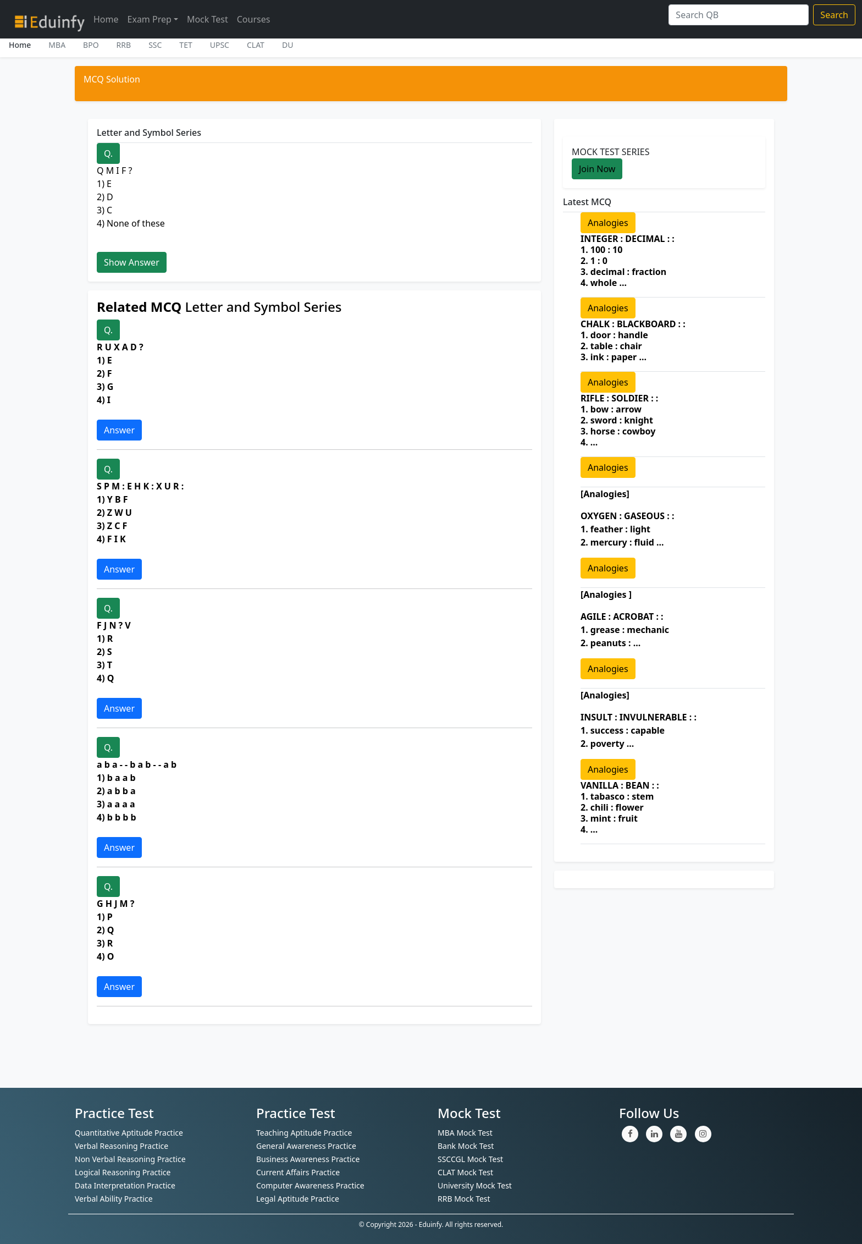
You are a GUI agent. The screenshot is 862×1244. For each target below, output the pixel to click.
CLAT (255, 45)
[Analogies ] (606, 594)
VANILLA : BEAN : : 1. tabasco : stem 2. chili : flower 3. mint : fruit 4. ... (620, 807)
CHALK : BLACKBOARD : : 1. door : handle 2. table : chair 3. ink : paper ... (633, 340)
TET (185, 45)
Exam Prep (150, 19)
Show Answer (131, 262)
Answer (119, 430)
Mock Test (207, 19)
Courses (253, 19)
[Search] (738, 14)
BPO (91, 45)
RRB (124, 45)
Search (834, 15)
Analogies (608, 223)
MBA (56, 45)
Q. (108, 153)
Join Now (597, 169)
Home (106, 19)
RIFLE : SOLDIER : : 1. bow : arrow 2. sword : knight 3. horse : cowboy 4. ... (619, 420)
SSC (155, 45)
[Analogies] (605, 494)
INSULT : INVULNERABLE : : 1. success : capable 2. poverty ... (639, 730)
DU (287, 45)
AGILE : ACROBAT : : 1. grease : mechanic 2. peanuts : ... (625, 629)
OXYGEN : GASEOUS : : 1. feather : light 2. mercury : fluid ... (627, 529)
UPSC (219, 45)
